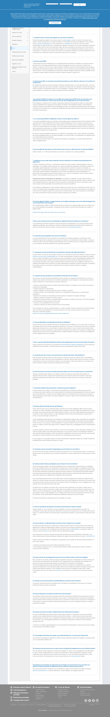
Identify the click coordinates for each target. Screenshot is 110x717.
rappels (69, 40)
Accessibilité (13, 704)
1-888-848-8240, (75, 529)
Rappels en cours (16, 63)
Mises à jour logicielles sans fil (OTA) (19, 67)
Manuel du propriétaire (18, 60)
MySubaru (14, 44)
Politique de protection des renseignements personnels (54, 705)
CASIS (14, 71)
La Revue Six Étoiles (63, 691)
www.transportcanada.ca (75, 227)
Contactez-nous (40, 697)
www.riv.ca (46, 531)
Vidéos (60, 697)
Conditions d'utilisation (41, 704)
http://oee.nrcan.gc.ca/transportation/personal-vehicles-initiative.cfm (51, 313)
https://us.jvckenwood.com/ (40, 670)
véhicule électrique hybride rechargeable (72, 344)
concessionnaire (76, 656)
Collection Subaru (62, 693)
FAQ (13, 48)
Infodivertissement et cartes (19, 52)
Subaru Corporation (41, 691)
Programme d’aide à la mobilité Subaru (18, 28)
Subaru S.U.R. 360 (17, 32)
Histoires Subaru (62, 695)
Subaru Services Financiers (87, 689)
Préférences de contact (18, 56)
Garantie (82, 691)
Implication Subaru (63, 689)
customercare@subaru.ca (44, 43)
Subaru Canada (40, 689)
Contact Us (59, 570)
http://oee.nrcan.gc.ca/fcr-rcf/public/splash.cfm (45, 256)
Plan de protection (16, 36)
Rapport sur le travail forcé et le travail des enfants (70, 705)
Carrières (38, 693)
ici (40, 50)
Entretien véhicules (17, 40)
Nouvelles (38, 699)
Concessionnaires (22, 704)
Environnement (40, 695)
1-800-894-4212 (68, 43)
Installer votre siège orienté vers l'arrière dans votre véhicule (49, 212)
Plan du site (31, 704)
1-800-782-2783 (90, 536)
